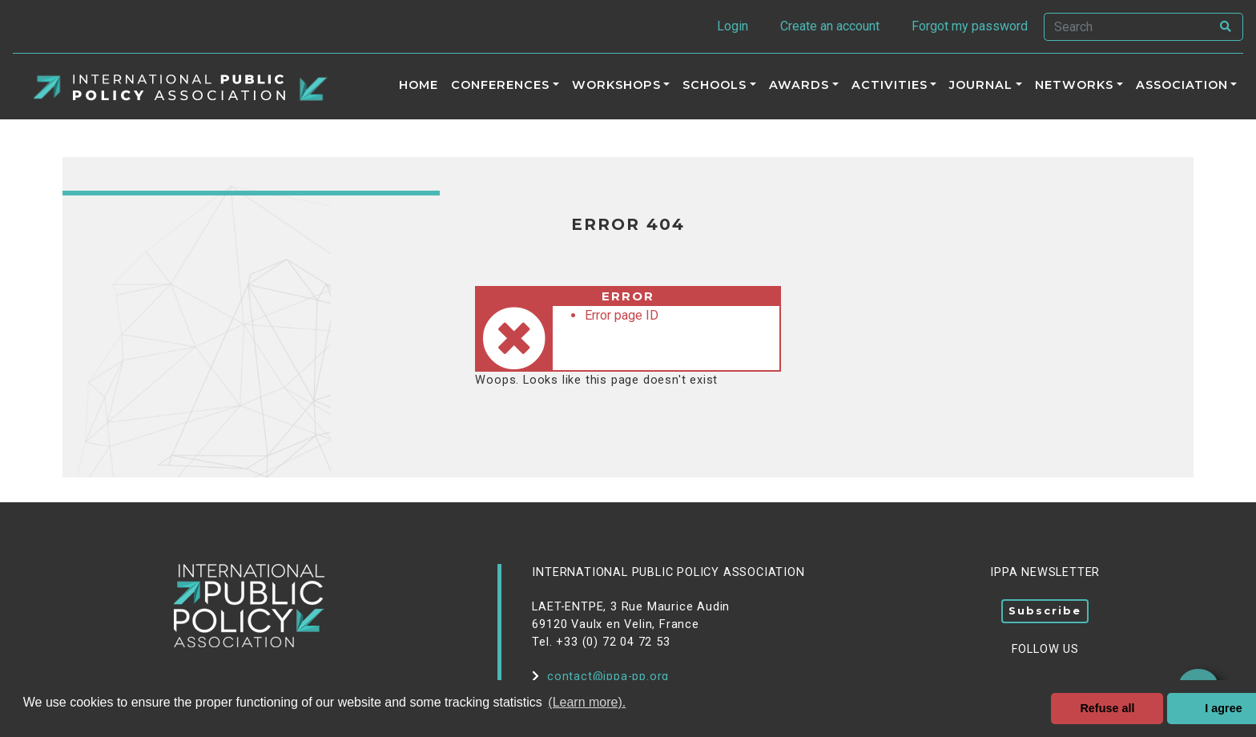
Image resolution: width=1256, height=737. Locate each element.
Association (1182, 85)
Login (732, 26)
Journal (980, 85)
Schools (714, 85)
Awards (799, 85)
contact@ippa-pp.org (600, 676)
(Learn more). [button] (587, 702)
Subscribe (1044, 610)
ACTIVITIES (889, 85)
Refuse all (1107, 708)
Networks (1074, 85)
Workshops (616, 85)
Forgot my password (970, 26)
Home (418, 85)
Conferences (500, 85)
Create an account (830, 26)
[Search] (1127, 27)
